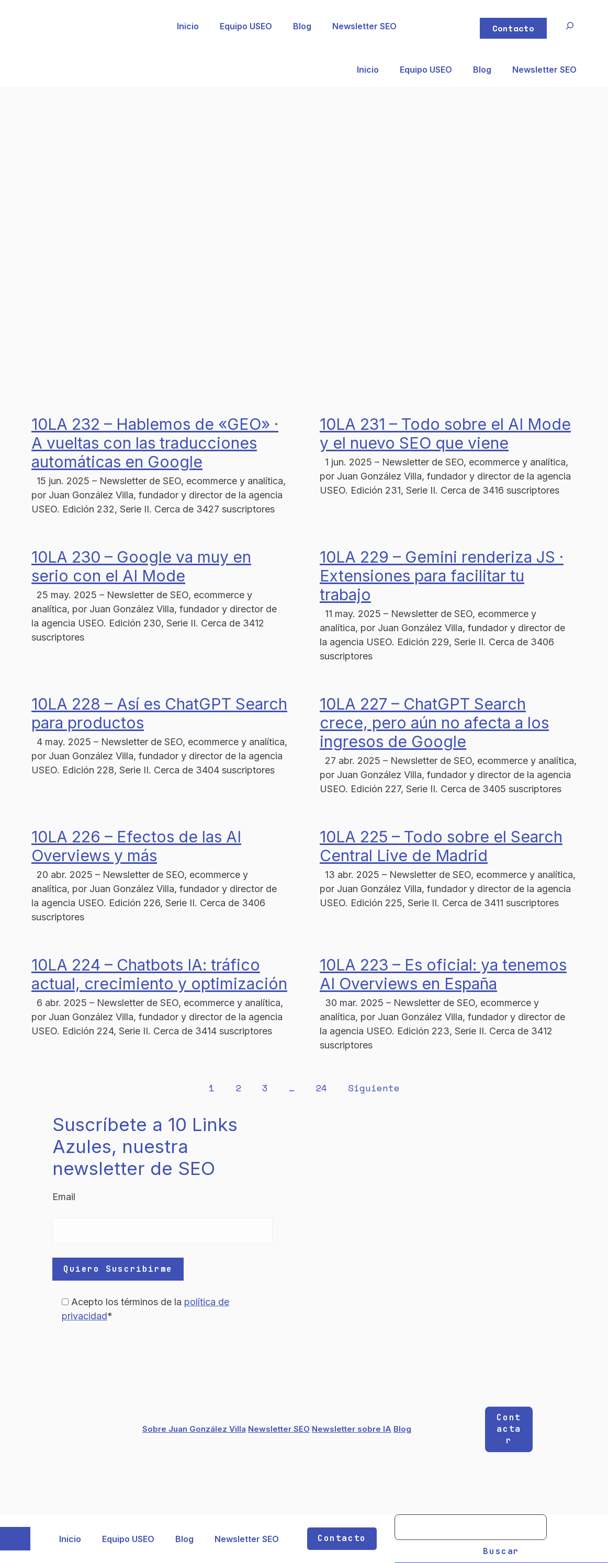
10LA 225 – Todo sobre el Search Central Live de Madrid (441, 846)
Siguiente (374, 1087)
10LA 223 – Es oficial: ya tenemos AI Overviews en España (443, 974)
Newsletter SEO (364, 26)
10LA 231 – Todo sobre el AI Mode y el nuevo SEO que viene (445, 433)
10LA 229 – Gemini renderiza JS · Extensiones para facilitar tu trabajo (442, 575)
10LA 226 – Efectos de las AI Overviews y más (136, 846)
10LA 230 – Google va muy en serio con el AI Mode (141, 566)
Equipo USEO (246, 26)
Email (63, 1196)
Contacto (513, 28)
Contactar (509, 1429)
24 (321, 1087)
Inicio (188, 26)
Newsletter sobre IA (351, 1429)
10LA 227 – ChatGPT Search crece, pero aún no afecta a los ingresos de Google (434, 722)
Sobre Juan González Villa (194, 1429)
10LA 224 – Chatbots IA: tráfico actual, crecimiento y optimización (159, 974)
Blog (302, 26)
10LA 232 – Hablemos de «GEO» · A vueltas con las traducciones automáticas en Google (154, 443)
